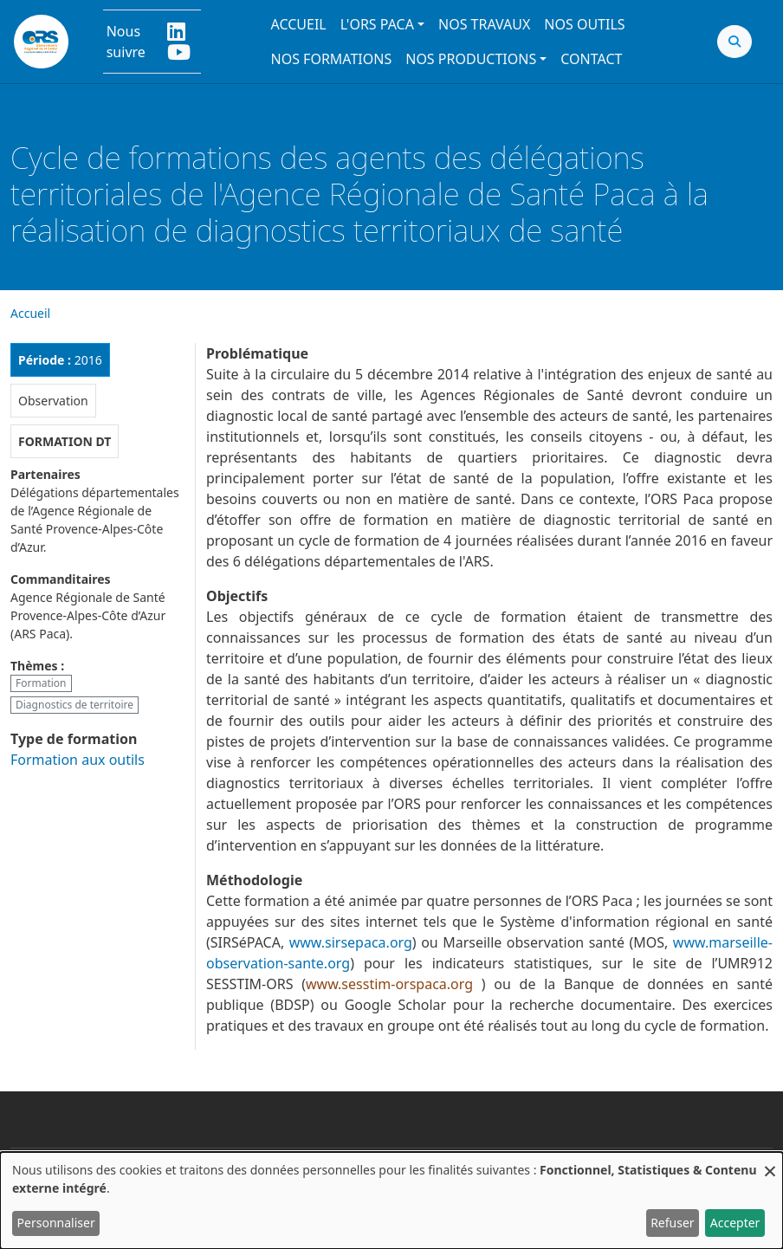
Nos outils (584, 24)
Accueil (298, 24)
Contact (591, 58)
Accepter (735, 1222)
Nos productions (470, 58)
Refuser (672, 1222)
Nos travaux (484, 24)
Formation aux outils (77, 759)
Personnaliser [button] (56, 1222)
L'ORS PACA (377, 24)
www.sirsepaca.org (350, 942)
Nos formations (331, 58)
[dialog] (391, 1200)
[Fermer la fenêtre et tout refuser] (770, 1163)
